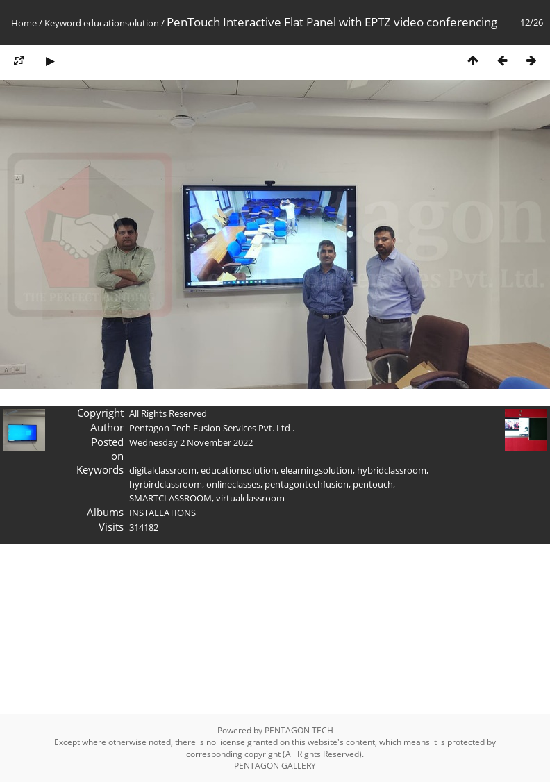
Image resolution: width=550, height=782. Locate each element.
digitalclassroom (163, 470)
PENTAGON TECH (299, 730)
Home (24, 23)
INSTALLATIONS (162, 512)
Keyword (62, 23)
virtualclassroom (250, 498)
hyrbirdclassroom (165, 484)
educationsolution (121, 23)
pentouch (373, 484)
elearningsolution (317, 470)
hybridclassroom (391, 470)
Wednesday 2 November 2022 (191, 442)
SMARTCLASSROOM (170, 498)
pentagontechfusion (307, 484)
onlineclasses (233, 484)
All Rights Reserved (168, 413)
